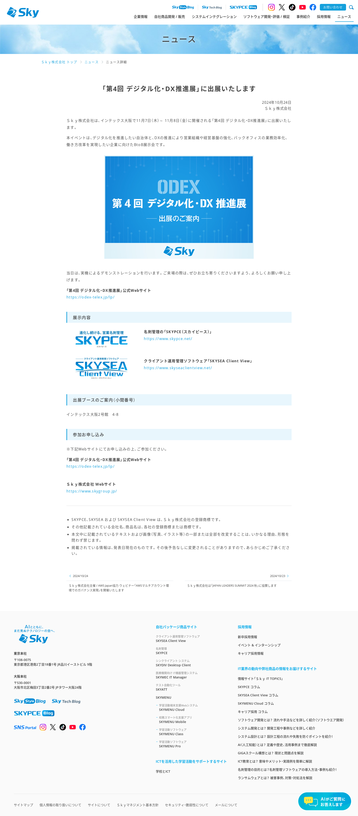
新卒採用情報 (247, 637)
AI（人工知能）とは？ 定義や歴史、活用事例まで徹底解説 (277, 745)
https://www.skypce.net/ (168, 338)
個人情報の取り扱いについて (60, 805)
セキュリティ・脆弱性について (186, 805)
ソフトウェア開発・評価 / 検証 (266, 16)
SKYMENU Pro (193, 744)
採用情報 (324, 16)
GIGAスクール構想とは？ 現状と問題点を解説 (271, 753)
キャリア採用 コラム (253, 711)
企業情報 (141, 16)
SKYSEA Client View (191, 638)
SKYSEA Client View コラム (258, 695)
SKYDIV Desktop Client (191, 663)
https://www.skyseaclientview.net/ (178, 367)
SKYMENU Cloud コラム (256, 703)
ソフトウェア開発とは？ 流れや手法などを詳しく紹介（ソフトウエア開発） (291, 720)
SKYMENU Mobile (193, 719)
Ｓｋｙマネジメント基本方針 (138, 805)
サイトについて (99, 805)
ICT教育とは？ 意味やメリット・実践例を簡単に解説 (275, 761)
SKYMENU (163, 697)
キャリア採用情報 (251, 653)
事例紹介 (303, 16)
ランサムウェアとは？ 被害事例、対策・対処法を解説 (275, 778)
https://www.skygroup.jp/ (91, 491)
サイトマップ (23, 805)
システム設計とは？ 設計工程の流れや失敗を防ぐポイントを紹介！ (285, 736)
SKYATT (191, 687)
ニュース (344, 16)
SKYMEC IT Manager (191, 675)
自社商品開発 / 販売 (169, 16)
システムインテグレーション (214, 16)
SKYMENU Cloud (193, 707)
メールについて (226, 805)
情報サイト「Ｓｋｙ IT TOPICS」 (260, 678)
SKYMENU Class (193, 732)
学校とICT (163, 771)
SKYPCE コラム (249, 687)
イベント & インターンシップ (259, 645)
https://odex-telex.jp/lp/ (90, 297)
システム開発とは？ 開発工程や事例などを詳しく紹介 (276, 728)
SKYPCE (191, 651)
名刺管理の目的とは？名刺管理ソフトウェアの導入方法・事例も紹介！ (287, 769)
